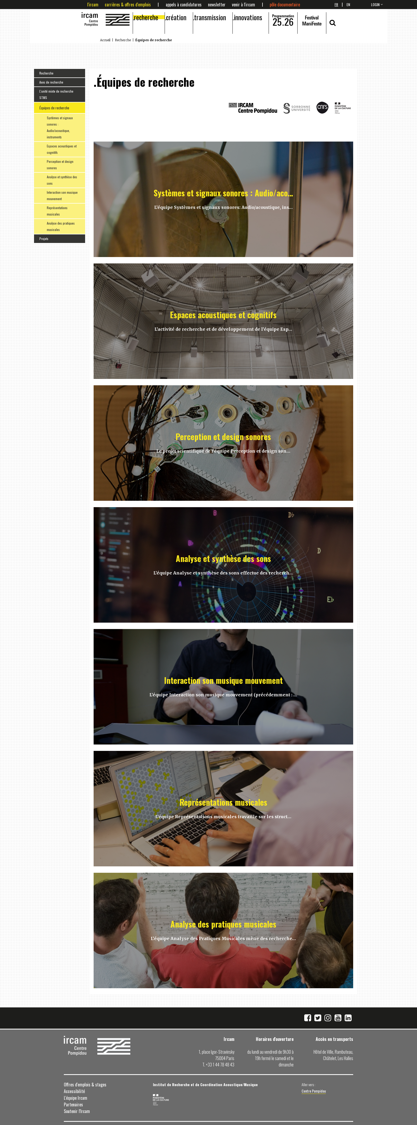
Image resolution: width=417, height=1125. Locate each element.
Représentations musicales (57, 210)
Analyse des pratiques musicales (61, 226)
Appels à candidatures (184, 4)
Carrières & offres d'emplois (128, 4)
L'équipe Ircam (75, 1098)
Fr (336, 4)
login (375, 4)
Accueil (105, 40)
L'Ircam (92, 4)
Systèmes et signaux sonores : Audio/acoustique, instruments (60, 127)
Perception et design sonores (60, 164)
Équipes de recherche (54, 107)
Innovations (248, 17)
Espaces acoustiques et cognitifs (62, 149)
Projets (43, 238)
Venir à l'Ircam (243, 4)
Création (176, 17)
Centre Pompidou (314, 1091)
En (348, 4)
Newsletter (217, 4)
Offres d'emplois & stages (85, 1084)
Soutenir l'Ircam (77, 1111)
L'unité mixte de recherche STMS (56, 94)
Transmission (210, 17)
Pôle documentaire (285, 4)
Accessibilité (74, 1091)
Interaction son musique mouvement (62, 195)
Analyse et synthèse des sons (62, 180)
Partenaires (73, 1104)
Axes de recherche (51, 82)
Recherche (146, 17)
